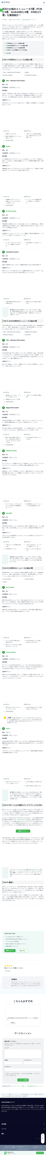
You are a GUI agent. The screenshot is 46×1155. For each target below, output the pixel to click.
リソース (23, 1129)
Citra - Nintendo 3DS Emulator (12, 72)
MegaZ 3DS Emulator (31, 332)
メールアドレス (28, 1060)
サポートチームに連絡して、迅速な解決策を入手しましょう (28, 1086)
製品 (23, 1134)
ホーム (4, 1094)
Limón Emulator (11, 652)
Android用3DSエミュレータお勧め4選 (16, 45)
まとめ (8, 53)
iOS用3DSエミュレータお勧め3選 (15, 48)
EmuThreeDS (7, 579)
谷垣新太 (14, 979)
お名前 (6, 1060)
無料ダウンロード (23, 831)
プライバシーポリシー (26, 1148)
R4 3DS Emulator (8, 75)
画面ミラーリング (31, 19)
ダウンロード (40, 1153)
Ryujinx (27, 72)
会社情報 (23, 1124)
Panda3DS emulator (31, 75)
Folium (5, 582)
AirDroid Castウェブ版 (35, 869)
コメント (6, 1048)
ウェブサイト (7, 1066)
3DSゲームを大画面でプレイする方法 (16, 50)
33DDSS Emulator (8, 335)
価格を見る (22, 951)
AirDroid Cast (21, 819)
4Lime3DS (28, 335)
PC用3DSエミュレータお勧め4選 (15, 43)
